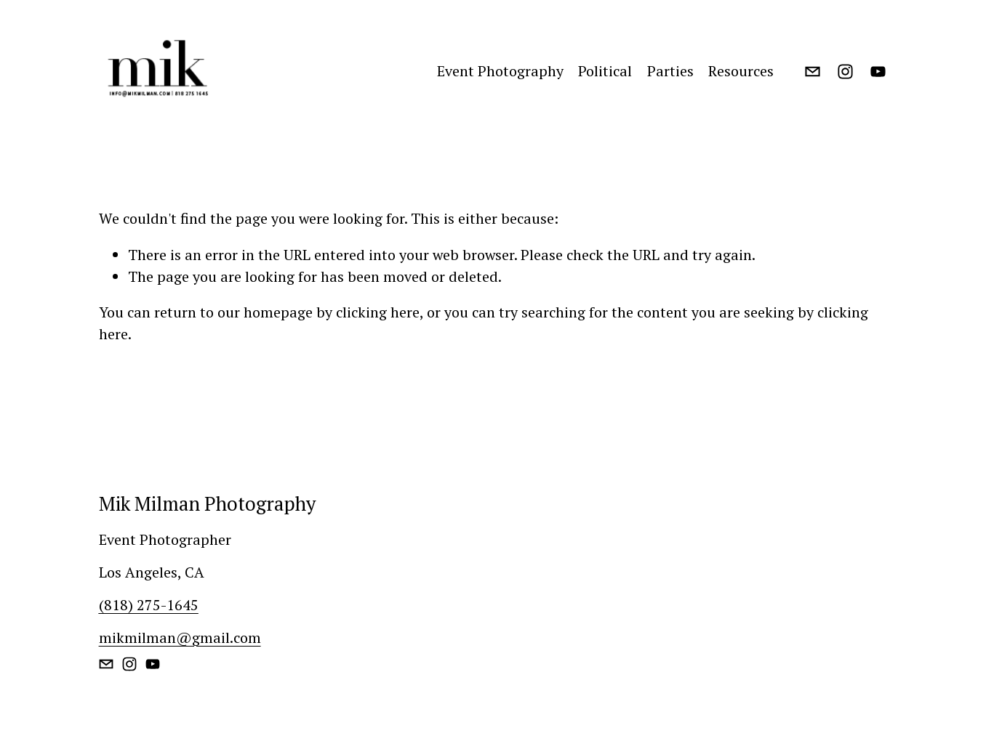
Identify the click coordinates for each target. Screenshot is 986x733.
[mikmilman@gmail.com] (812, 71)
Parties (670, 71)
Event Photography (500, 71)
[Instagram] (845, 71)
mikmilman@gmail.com (180, 637)
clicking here (378, 312)
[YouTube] (878, 71)
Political (605, 71)
